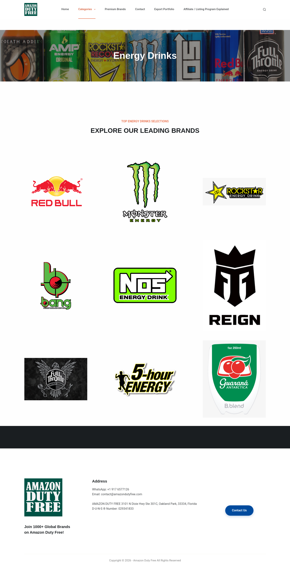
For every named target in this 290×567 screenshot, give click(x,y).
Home (65, 9)
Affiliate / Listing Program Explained (206, 9)
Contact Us (239, 510)
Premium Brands (115, 9)
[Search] (264, 9)
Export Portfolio (164, 9)
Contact (140, 9)
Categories (87, 9)
